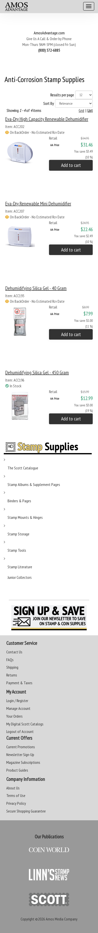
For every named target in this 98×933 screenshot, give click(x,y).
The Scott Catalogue (23, 467)
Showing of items (24, 110)
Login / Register (17, 700)
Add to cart (71, 165)
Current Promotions (20, 746)
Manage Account (18, 708)
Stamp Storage (18, 533)
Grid (81, 110)
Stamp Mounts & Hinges (25, 517)
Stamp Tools (17, 550)
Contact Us (14, 651)
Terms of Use (15, 795)
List (90, 110)
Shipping (12, 667)
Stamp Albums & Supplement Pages (34, 484)
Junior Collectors (20, 577)
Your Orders (14, 716)
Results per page (62, 94)
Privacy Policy (16, 803)
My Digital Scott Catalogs (24, 723)
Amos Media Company (61, 918)
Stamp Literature (20, 566)
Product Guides (17, 770)
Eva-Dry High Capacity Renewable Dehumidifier (46, 119)
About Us (13, 787)
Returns (11, 674)
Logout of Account (20, 731)
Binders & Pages (19, 500)
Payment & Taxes (19, 682)
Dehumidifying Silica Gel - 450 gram (37, 372)
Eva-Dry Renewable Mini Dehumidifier (38, 203)
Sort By (48, 103)
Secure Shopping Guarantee (26, 811)
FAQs (10, 659)
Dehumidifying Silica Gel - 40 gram (36, 288)
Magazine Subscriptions (23, 762)
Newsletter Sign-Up (20, 754)
